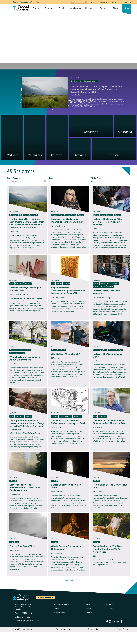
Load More (68, 581)
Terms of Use (93, 629)
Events (88, 609)
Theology (13, 215)
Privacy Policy (122, 629)
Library (114, 2)
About (115, 8)
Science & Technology (17, 353)
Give (126, 8)
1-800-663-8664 (28, 617)
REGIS (93, 2)
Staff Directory (59, 613)
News (88, 604)
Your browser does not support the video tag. (68, 46)
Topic (51, 178)
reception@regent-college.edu (27, 621)
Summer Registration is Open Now (26, 2)
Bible (19, 215)
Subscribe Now (44, 597)
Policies (109, 609)
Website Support (63, 629)
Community (103, 416)
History (59, 283)
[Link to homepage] (20, 8)
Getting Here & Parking (62, 604)
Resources (90, 8)
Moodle (103, 2)
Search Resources (14, 178)
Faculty (62, 8)
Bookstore (126, 2)
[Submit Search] (86, 2)
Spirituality (19, 283)
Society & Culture (70, 215)
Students (104, 8)
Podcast (54, 215)
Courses (36, 8)
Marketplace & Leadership (109, 283)
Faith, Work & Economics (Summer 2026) (107, 314)
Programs (49, 8)
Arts (60, 215)
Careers (109, 604)
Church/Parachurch (30, 215)
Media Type (96, 178)
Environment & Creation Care (20, 350)
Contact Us (57, 609)
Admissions (75, 8)
